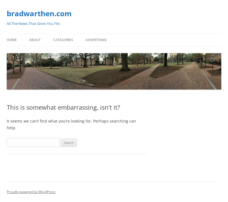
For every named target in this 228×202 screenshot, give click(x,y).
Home (12, 39)
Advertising (96, 39)
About (35, 39)
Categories (63, 39)
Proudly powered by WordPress (31, 191)
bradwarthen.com (39, 13)
